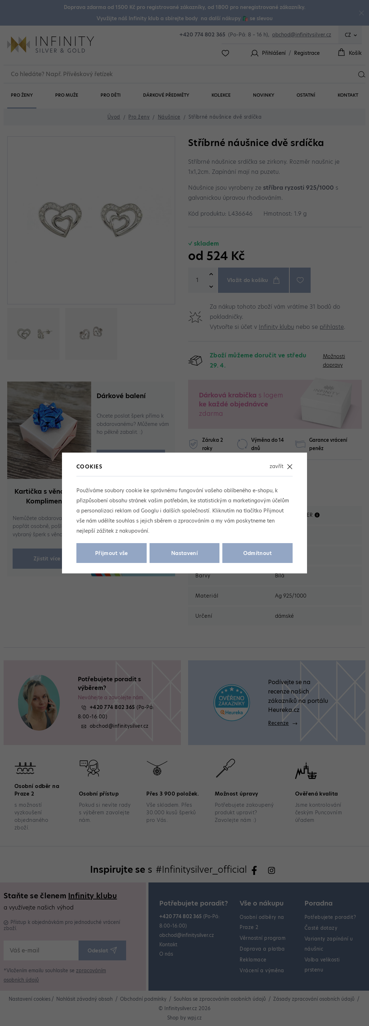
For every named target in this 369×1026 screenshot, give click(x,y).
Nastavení (184, 553)
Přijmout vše (111, 553)
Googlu (150, 510)
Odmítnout (257, 553)
